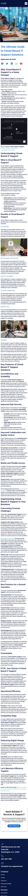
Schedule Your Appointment (12, 866)
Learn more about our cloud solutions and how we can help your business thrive (14, 789)
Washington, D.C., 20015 (10, 852)
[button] (26, 3)
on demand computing (8, 150)
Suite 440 (4, 849)
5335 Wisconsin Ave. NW (10, 847)
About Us (3, 874)
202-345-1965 (6, 859)
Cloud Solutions (4, 892)
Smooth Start (3, 886)
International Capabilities (6, 883)
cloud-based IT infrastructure (10, 148)
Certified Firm (4, 880)
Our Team (3, 877)
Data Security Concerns (7, 538)
